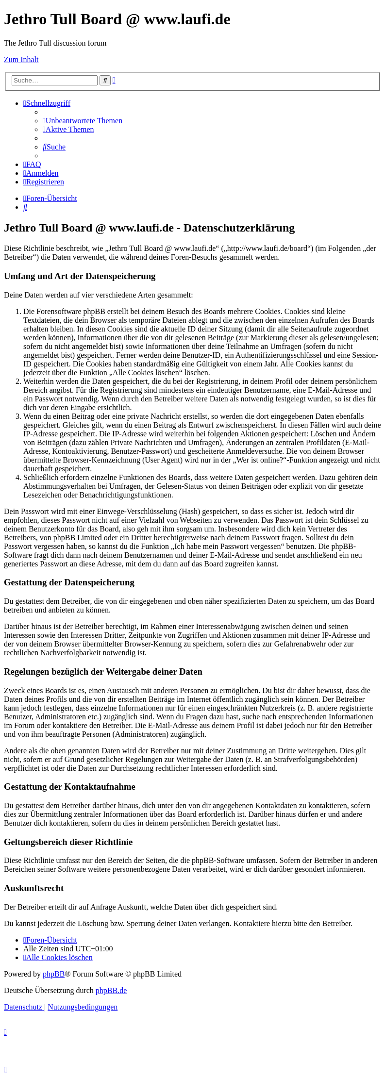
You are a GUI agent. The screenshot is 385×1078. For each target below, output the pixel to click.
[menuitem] (82, 120)
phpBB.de (111, 990)
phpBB (54, 974)
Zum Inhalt (21, 59)
